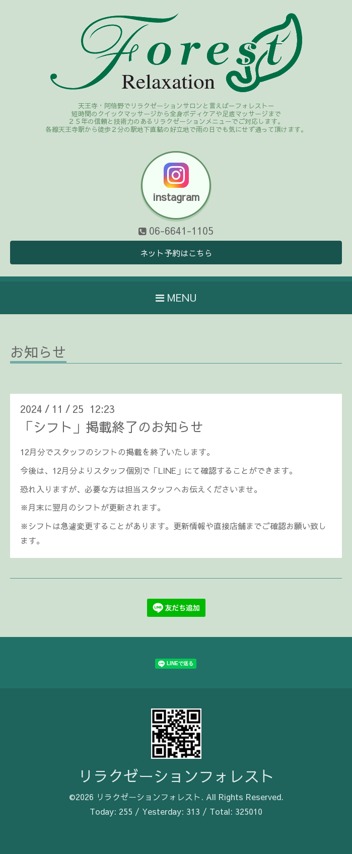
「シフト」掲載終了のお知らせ (111, 426)
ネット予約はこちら (176, 252)
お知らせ (38, 353)
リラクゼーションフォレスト (176, 775)
